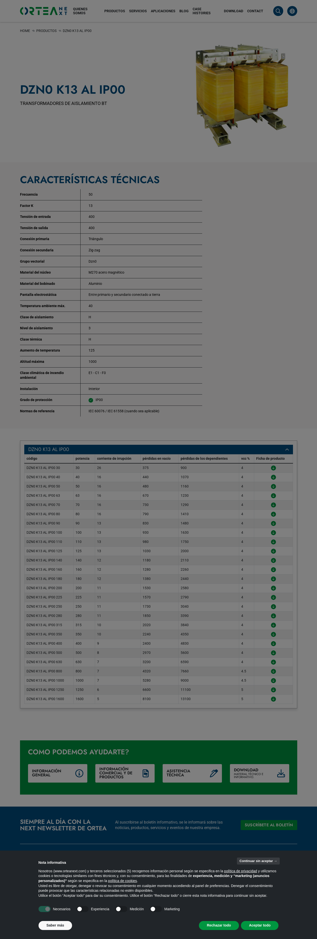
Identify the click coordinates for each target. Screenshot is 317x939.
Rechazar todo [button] (219, 925)
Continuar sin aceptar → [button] (258, 861)
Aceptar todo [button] (259, 925)
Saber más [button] (55, 925)
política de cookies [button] (122, 881)
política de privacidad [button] (240, 871)
